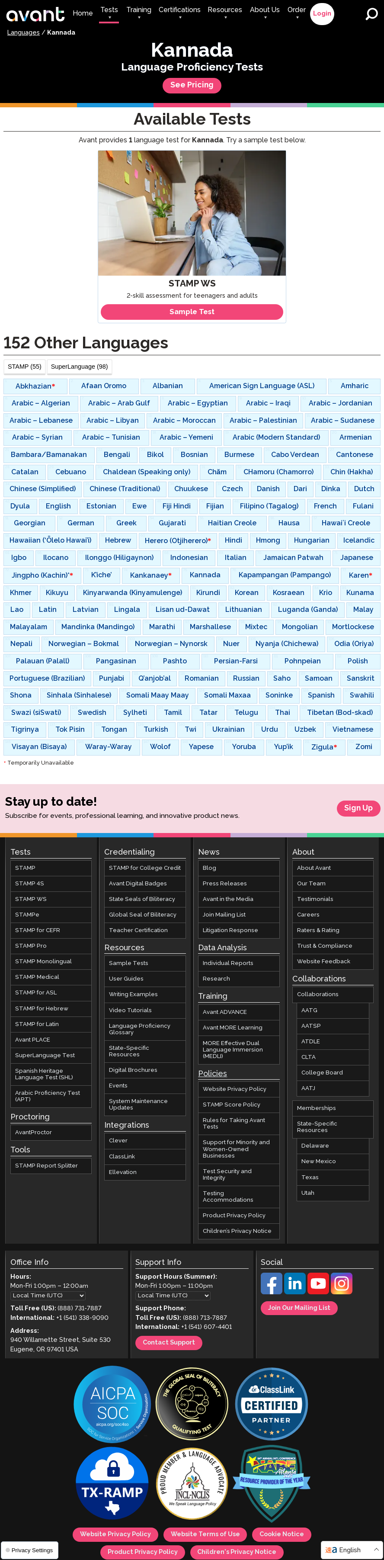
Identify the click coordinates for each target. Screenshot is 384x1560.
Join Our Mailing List (302, 1308)
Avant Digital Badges (138, 884)
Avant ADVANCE (225, 1012)
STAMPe (27, 915)
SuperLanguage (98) (79, 366)
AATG (309, 1010)
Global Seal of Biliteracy (142, 915)
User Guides (126, 979)
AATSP (311, 1026)
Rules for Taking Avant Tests (234, 1123)
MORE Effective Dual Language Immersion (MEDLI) (233, 1050)
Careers (308, 915)
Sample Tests (128, 963)
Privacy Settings (29, 1550)
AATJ (308, 1088)
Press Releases (225, 884)
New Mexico (318, 1162)
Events (118, 1086)
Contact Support (171, 1344)
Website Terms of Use (206, 1535)
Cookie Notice (286, 1535)
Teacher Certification (138, 930)
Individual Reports (228, 963)
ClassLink (122, 1157)
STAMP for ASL (36, 993)
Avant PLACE (32, 1040)
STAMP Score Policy (231, 1105)
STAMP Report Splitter (46, 1166)
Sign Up (358, 808)
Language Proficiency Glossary (139, 1029)
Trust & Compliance (324, 946)
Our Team (311, 884)
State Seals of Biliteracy (142, 899)
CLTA (308, 1057)
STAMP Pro (31, 946)
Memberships (316, 1108)
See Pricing (192, 85)
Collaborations (318, 995)
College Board (322, 1073)
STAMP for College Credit (145, 868)
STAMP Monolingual (43, 962)
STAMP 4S (29, 884)
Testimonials (315, 899)
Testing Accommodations (228, 1196)
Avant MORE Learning (232, 1028)
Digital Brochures (133, 1070)
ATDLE (310, 1042)
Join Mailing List (224, 915)
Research (216, 979)
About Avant (314, 868)
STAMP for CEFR (37, 930)
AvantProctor (33, 1132)
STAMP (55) (25, 366)
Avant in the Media (228, 899)
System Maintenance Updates (138, 1104)
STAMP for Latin (37, 1024)
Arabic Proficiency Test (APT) (47, 1096)
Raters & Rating (318, 930)
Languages (23, 32)
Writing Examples (133, 995)
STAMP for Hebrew (41, 1009)
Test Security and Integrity (227, 1174)
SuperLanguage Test (45, 1055)
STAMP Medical (37, 977)
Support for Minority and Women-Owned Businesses (236, 1149)
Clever (118, 1141)
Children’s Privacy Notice (237, 1231)
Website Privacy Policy (234, 1089)
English (350, 1550)
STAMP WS (31, 899)
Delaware (315, 1146)
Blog (209, 868)
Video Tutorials (130, 1010)
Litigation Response (230, 930)
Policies (212, 1074)
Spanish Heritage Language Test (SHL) (44, 1074)
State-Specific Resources (129, 1051)
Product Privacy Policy (234, 1216)
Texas (310, 1177)
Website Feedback (323, 962)
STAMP (25, 868)
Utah (307, 1193)
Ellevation (123, 1172)
